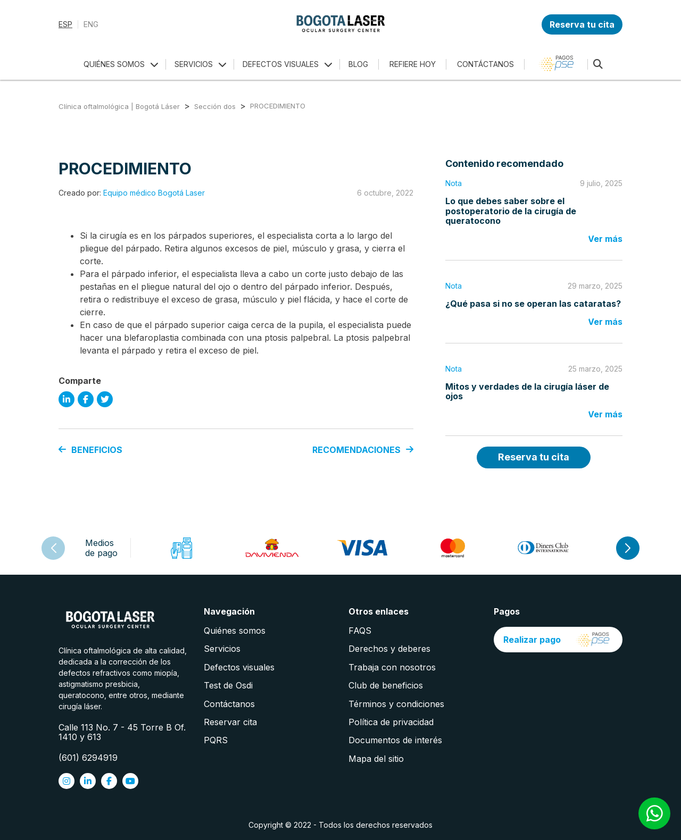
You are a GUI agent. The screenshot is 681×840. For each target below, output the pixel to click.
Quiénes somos (234, 630)
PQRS (216, 740)
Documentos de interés (395, 740)
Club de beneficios (385, 685)
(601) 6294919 (88, 757)
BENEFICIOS (90, 450)
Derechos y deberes (389, 648)
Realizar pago (558, 639)
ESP (65, 24)
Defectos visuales (239, 667)
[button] (628, 548)
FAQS (359, 630)
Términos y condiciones (396, 704)
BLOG (358, 64)
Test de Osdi (228, 685)
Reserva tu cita (582, 24)
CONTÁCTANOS (485, 64)
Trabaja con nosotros (392, 667)
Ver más (605, 238)
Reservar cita (230, 722)
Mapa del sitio (376, 758)
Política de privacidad (391, 722)
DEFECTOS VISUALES (281, 64)
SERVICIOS (194, 64)
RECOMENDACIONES (362, 450)
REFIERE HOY (412, 64)
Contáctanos (229, 704)
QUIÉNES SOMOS (114, 64)
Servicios (222, 648)
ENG (91, 24)
